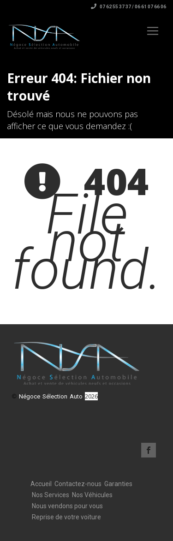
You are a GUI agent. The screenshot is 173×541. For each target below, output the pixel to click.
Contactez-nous (77, 483)
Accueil (41, 483)
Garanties (118, 483)
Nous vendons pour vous (67, 506)
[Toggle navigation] (153, 31)
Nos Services (50, 495)
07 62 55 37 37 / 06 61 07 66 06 (128, 6)
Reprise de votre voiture (66, 517)
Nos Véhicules (92, 495)
